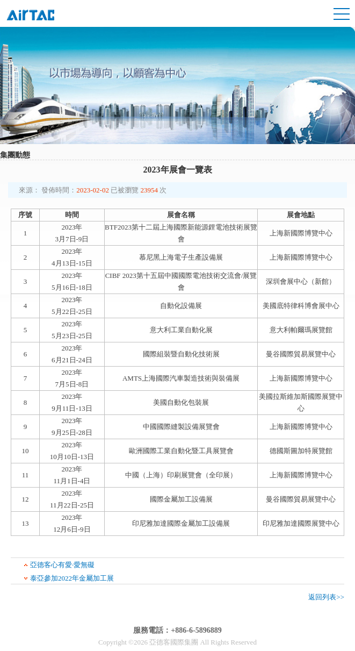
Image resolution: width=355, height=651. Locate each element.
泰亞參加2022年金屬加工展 (72, 578)
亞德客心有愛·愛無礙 (62, 565)
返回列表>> (326, 597)
